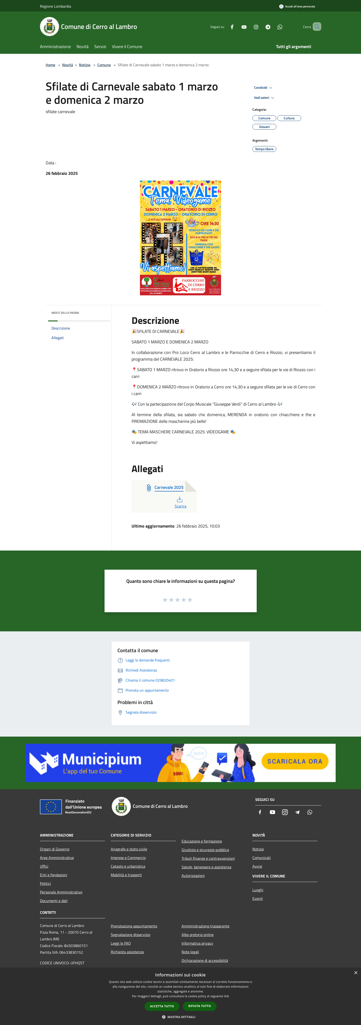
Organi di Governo (54, 849)
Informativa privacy (197, 943)
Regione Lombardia (55, 6)
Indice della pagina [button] (65, 312)
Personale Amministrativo (61, 892)
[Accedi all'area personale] (297, 6)
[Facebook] (225, 26)
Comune (104, 65)
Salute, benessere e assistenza (206, 867)
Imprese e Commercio (128, 857)
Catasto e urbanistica (128, 866)
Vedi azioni (265, 98)
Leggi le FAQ (121, 943)
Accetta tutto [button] (162, 1006)
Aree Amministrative (57, 857)
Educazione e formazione (202, 841)
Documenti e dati (54, 901)
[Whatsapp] (273, 26)
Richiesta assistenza (127, 952)
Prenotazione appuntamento (134, 926)
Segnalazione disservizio (130, 934)
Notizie (84, 65)
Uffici (44, 866)
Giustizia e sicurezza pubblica (205, 850)
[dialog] (180, 996)
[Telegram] (261, 26)
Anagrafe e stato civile (129, 849)
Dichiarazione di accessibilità (205, 960)
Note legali (190, 952)
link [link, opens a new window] (226, 996)
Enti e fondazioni (53, 875)
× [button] (355, 973)
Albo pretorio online (198, 934)
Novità (67, 65)
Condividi (264, 88)
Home (50, 65)
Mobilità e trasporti (126, 875)
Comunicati (261, 857)
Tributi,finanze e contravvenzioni (208, 858)
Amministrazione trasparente (205, 926)
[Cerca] (315, 26)
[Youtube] (237, 26)
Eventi (257, 898)
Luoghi (257, 890)
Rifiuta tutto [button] (199, 1006)
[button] (181, 1016)
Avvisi (257, 866)
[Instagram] (249, 26)
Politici (45, 883)
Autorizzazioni (193, 875)
